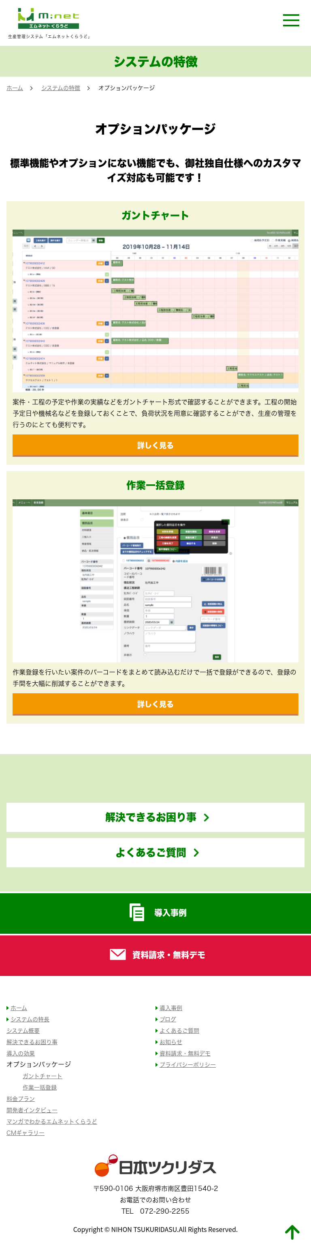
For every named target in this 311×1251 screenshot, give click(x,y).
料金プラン (20, 1098)
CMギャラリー (25, 1132)
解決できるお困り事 (150, 817)
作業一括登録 (40, 1087)
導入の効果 (20, 1053)
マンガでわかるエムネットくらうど (51, 1121)
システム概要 (23, 1030)
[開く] (291, 19)
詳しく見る (155, 445)
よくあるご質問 (150, 852)
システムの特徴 (60, 87)
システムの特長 (30, 1019)
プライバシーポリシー (188, 1064)
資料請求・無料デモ (155, 954)
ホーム (14, 87)
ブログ (168, 1019)
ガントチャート (42, 1076)
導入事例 (156, 912)
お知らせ (171, 1041)
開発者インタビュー (32, 1110)
